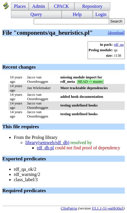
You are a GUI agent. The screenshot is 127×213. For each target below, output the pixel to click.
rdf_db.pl (45, 147)
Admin (38, 6)
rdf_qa (119, 45)
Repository (92, 6)
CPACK (61, 6)
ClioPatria (69, 208)
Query (36, 14)
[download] (116, 33)
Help (77, 14)
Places (20, 6)
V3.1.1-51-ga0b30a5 (107, 208)
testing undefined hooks (79, 105)
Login (100, 14)
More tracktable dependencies (84, 88)
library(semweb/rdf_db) (47, 142)
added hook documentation (81, 97)
